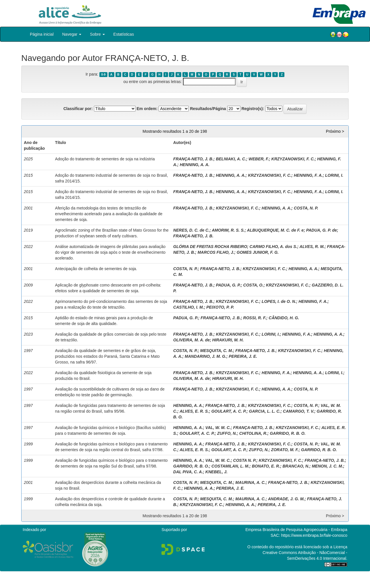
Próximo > (335, 131)
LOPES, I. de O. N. (279, 301)
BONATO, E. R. (266, 466)
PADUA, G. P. (228, 285)
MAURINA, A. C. (250, 482)
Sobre (97, 34)
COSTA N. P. (245, 460)
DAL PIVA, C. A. (188, 472)
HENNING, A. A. (194, 164)
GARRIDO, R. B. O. (287, 433)
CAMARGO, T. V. (298, 411)
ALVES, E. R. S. (194, 411)
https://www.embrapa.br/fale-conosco (314, 535)
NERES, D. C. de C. (191, 230)
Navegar (72, 34)
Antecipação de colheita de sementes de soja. (96, 268)
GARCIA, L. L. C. (265, 411)
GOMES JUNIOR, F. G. (258, 252)
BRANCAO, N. (295, 466)
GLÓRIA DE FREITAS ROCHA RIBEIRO (210, 246)
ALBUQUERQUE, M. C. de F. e (275, 230)
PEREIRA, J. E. (243, 356)
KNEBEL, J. (216, 472)
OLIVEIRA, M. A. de (191, 340)
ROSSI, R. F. (254, 318)
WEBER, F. (258, 159)
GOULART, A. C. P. (228, 411)
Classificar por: (78, 108)
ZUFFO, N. (227, 433)
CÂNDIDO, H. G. (284, 318)
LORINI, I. (334, 175)
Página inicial (42, 34)
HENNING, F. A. (308, 175)
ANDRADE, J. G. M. (286, 499)
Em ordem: (146, 108)
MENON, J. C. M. (327, 466)
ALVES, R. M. (312, 246)
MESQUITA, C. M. (216, 350)
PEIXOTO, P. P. (220, 307)
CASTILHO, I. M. (188, 307)
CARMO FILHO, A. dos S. (273, 246)
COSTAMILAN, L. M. (230, 466)
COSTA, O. (253, 285)
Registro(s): (252, 108)
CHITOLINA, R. (253, 433)
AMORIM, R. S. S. (228, 230)
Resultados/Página (208, 108)
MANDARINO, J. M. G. (205, 356)
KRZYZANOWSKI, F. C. (293, 159)
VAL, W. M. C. (218, 427)
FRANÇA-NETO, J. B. (193, 159)
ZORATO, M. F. (285, 449)
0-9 (103, 74)
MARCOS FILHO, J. (216, 252)
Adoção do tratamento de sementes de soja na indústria (105, 159)
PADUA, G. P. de (321, 230)
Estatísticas (123, 34)
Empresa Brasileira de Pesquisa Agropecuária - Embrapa (296, 529)
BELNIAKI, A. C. (231, 159)
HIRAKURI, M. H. (228, 340)
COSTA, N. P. (306, 208)
